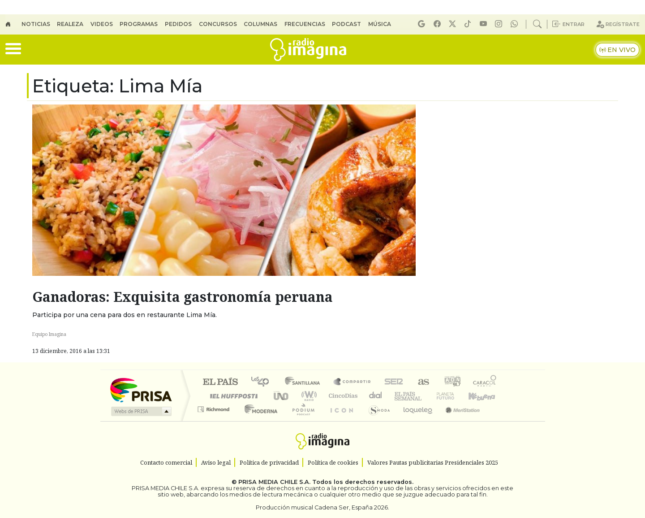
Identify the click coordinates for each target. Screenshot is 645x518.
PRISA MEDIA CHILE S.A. (274, 482)
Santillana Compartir (352, 382)
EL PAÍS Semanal (400, 395)
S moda (376, 420)
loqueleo (415, 420)
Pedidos (178, 24)
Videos (101, 24)
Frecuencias (304, 24)
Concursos (218, 24)
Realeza (70, 24)
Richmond (214, 420)
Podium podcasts (214, 407)
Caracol (484, 382)
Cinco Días (342, 395)
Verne (426, 395)
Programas (139, 24)
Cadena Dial (454, 395)
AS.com (422, 382)
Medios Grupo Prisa (140, 411)
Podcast (346, 24)
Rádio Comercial (497, 420)
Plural (301, 420)
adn (451, 382)
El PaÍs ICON (340, 420)
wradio (307, 395)
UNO (281, 395)
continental (376, 395)
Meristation (458, 420)
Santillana (305, 382)
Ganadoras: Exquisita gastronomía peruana (182, 296)
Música (379, 24)
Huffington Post (232, 395)
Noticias (36, 24)
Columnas (260, 24)
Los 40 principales (263, 382)
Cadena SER (393, 382)
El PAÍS (220, 382)
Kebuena (486, 395)
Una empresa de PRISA (140, 389)
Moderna (258, 420)
